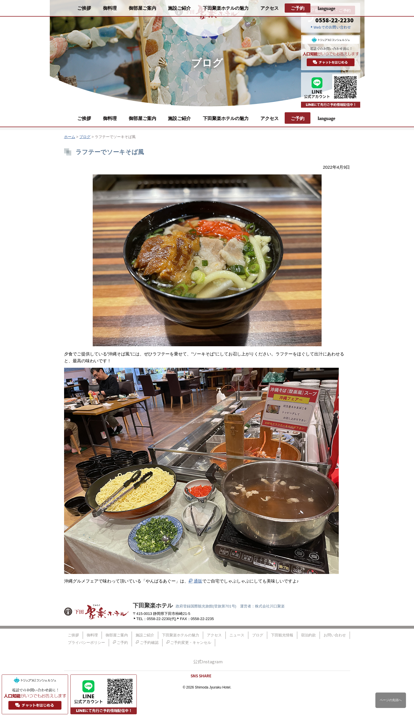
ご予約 (297, 118)
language (326, 118)
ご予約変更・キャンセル (190, 642)
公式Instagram (208, 661)
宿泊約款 (308, 635)
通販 (198, 581)
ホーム (69, 137)
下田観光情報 (282, 635)
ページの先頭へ (391, 700)
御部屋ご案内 (142, 118)
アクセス (269, 118)
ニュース (236, 635)
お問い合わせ (335, 635)
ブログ (84, 137)
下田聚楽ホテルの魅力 (226, 118)
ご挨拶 (84, 118)
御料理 (110, 118)
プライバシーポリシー (86, 642)
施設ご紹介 (179, 118)
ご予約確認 (149, 642)
